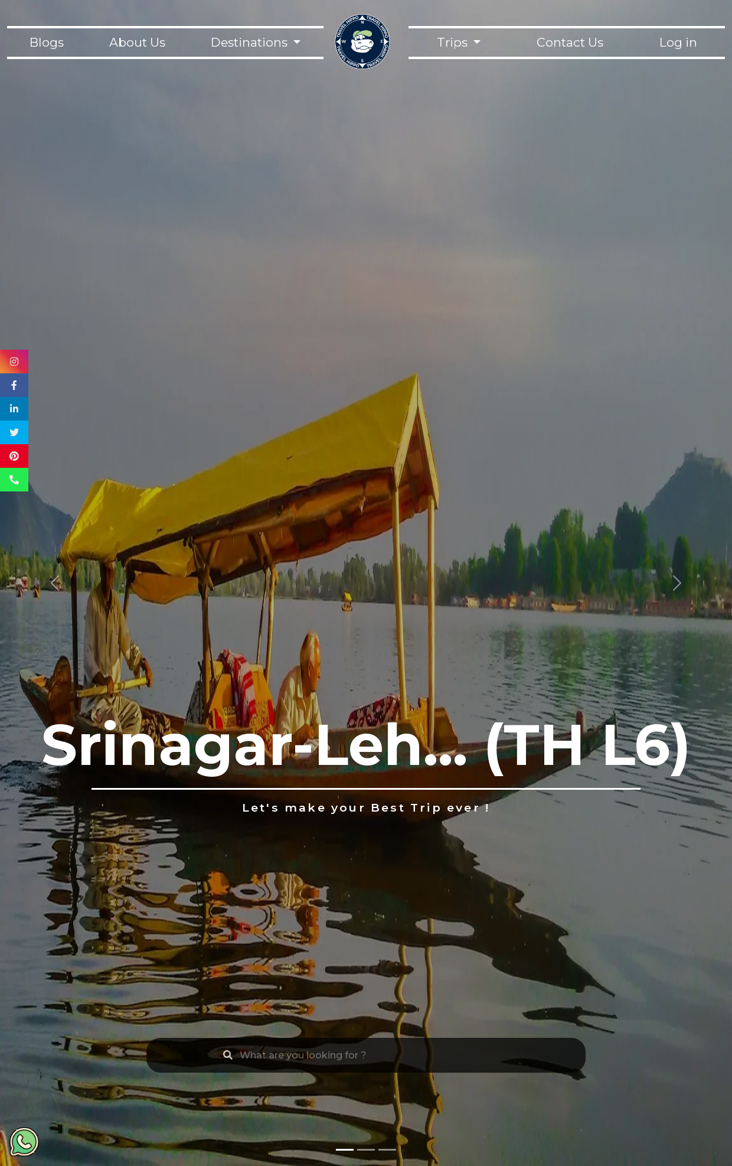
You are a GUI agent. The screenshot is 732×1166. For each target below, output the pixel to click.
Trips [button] (453, 42)
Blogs (47, 42)
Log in (678, 42)
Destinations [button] (250, 42)
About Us (137, 42)
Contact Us (570, 42)
